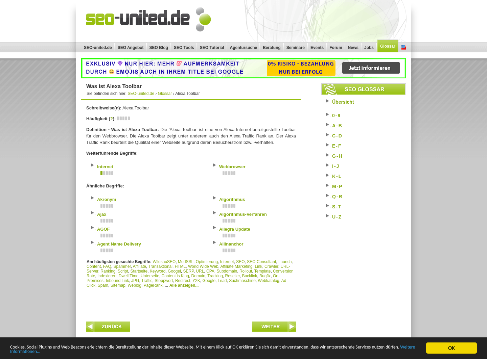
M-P (337, 186)
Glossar (387, 46)
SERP (188, 271)
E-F (337, 146)
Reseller (232, 276)
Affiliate (139, 266)
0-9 (336, 115)
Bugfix (265, 276)
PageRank (153, 285)
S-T (337, 206)
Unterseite (150, 276)
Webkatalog (268, 280)
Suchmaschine (242, 280)
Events (317, 47)
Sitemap (118, 285)
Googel (174, 271)
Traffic (147, 280)
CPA (210, 271)
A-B (337, 125)
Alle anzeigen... (184, 285)
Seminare (295, 47)
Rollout (245, 271)
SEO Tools (184, 47)
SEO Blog (158, 47)
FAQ (107, 266)
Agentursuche (243, 47)
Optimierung (207, 261)
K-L (337, 176)
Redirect (182, 280)
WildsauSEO (164, 261)
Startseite (138, 271)
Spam (103, 285)
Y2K (196, 280)
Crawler (271, 266)
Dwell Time (129, 276)
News (353, 47)
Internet (227, 261)
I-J (336, 166)
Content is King (175, 276)
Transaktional (160, 266)
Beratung (272, 47)
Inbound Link (117, 280)
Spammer (122, 266)
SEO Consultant (261, 261)
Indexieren (106, 276)
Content (94, 266)
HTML (180, 266)
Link (258, 266)
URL (200, 271)
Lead (222, 280)
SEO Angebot (131, 47)
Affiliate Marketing (237, 266)
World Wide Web (203, 266)
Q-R (337, 196)
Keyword (158, 271)
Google (208, 280)
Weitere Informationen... (131, 351)
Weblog (134, 285)
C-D (337, 135)
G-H (337, 156)
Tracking (215, 276)
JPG (135, 280)
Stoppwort (164, 280)
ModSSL (185, 261)
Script (123, 271)
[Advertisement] (191, 303)
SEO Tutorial (212, 47)
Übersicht (343, 102)
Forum (335, 47)
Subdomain (227, 271)
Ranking (107, 271)
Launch (285, 261)
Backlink (249, 276)
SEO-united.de (98, 47)
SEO (240, 261)
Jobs (369, 47)
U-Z (337, 217)
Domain (198, 276)
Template (262, 271)
